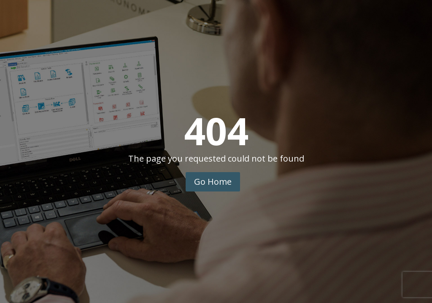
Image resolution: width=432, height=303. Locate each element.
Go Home (213, 181)
